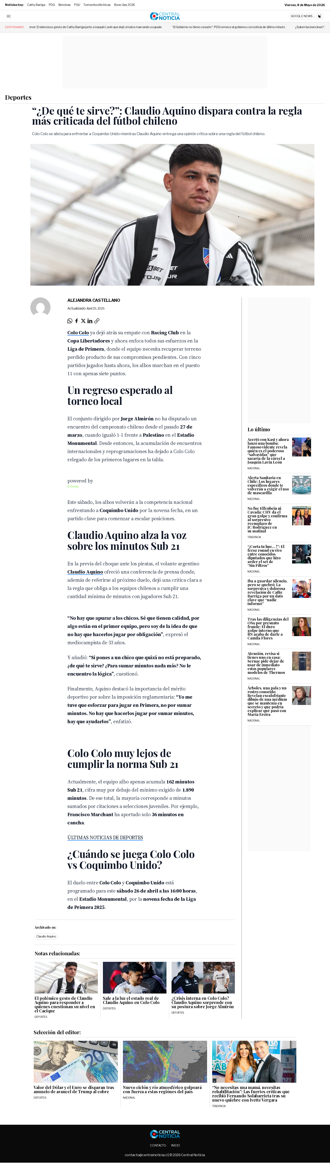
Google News (302, 16)
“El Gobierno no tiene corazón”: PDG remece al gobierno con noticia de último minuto (237, 27)
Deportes (18, 97)
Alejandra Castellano (93, 300)
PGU (77, 5)
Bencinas (64, 5)
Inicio (175, 1145)
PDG (52, 5)
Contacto (158, 1145)
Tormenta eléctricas (97, 5)
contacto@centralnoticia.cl (146, 1155)
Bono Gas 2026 (124, 5)
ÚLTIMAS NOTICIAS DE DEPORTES (105, 837)
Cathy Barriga (36, 5)
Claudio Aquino (46, 936)
